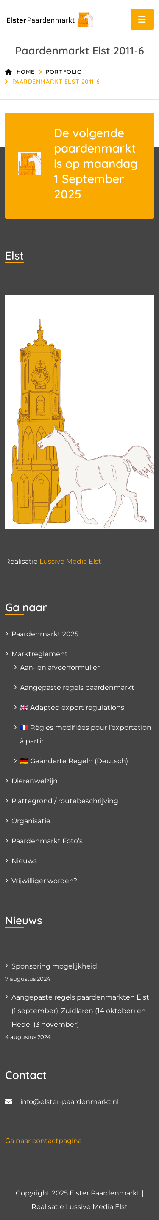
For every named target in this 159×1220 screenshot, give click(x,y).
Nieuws (24, 861)
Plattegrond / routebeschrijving (64, 801)
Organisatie (30, 821)
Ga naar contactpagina (43, 1141)
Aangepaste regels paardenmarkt (77, 687)
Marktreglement (39, 654)
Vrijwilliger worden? (44, 881)
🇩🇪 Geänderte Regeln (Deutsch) (74, 761)
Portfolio (64, 72)
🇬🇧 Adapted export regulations (72, 707)
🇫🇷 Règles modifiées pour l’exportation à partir (85, 734)
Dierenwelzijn (34, 781)
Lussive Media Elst (70, 561)
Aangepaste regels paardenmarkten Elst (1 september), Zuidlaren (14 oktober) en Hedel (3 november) (80, 1010)
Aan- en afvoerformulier (60, 668)
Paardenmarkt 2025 (44, 634)
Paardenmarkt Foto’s (47, 841)
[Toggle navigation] (142, 19)
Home (20, 72)
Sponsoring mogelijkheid (54, 966)
